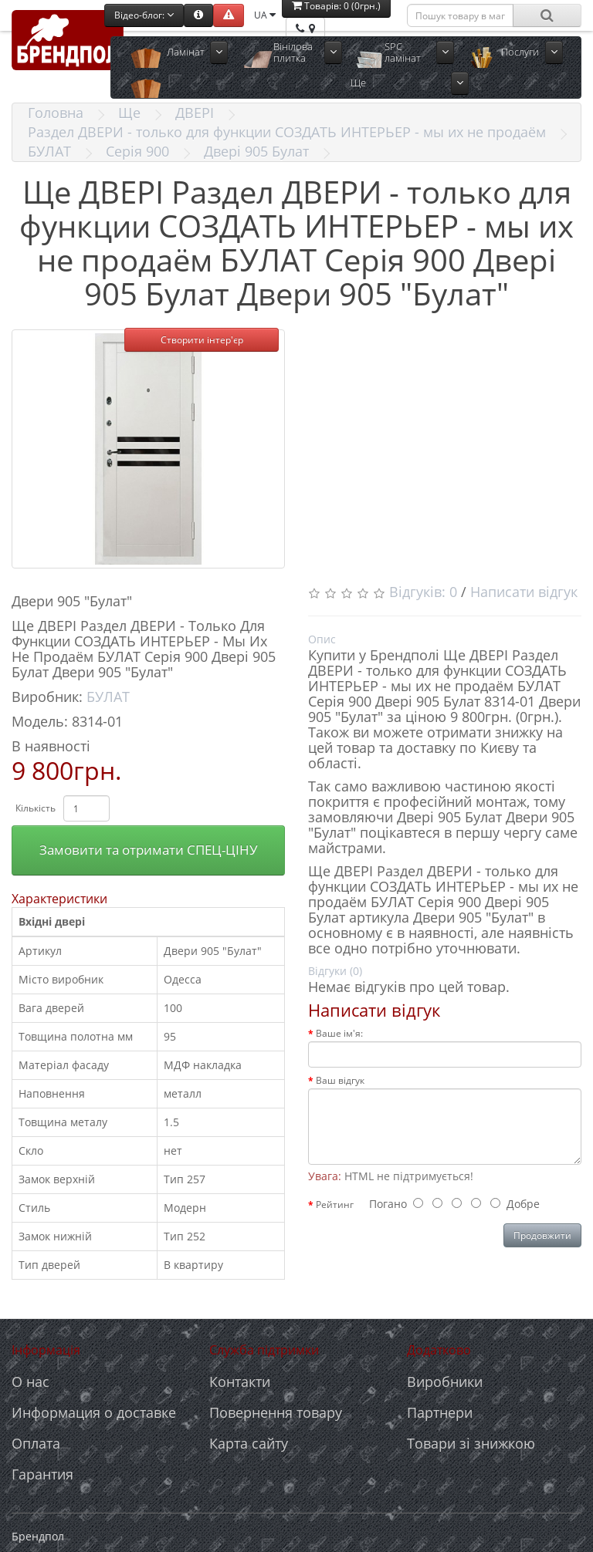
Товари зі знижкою (471, 1443)
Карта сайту (248, 1443)
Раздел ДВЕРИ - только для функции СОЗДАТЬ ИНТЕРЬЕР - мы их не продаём (287, 132)
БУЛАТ (49, 151)
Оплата (36, 1443)
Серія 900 (137, 151)
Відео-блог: (144, 15)
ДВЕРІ (194, 112)
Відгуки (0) (335, 970)
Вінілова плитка (293, 52)
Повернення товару (275, 1412)
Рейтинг (335, 1204)
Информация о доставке (94, 1412)
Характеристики (59, 898)
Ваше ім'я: (339, 1033)
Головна (55, 112)
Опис (322, 639)
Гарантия (42, 1474)
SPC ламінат (403, 52)
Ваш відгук (340, 1080)
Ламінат (186, 52)
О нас (30, 1381)
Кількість (35, 808)
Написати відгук (524, 591)
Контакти (239, 1381)
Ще (358, 82)
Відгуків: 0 (423, 591)
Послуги (520, 52)
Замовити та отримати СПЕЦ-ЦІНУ (148, 850)
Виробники (445, 1381)
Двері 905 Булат (256, 151)
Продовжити (542, 1235)
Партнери (440, 1412)
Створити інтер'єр (202, 339)
